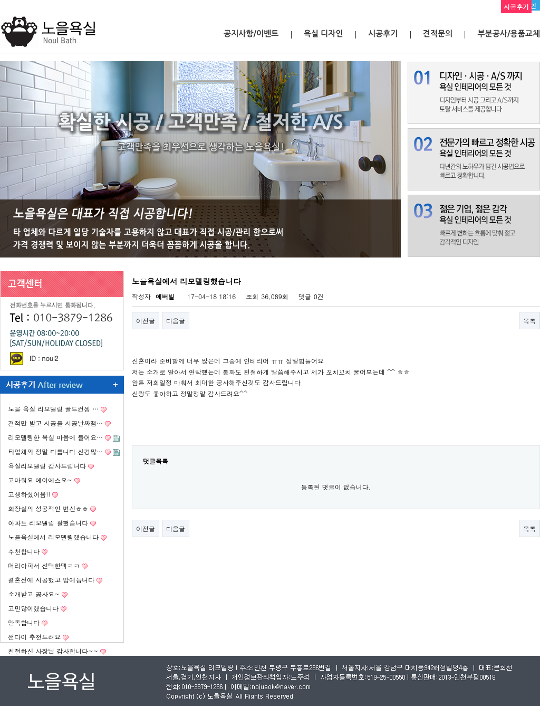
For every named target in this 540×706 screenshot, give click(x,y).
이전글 (145, 320)
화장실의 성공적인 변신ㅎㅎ (48, 508)
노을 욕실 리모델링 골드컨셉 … (53, 408)
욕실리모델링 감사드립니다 (47, 465)
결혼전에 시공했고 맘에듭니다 (51, 579)
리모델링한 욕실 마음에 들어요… (55, 437)
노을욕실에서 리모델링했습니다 (53, 536)
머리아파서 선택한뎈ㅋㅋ (44, 565)
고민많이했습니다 (33, 608)
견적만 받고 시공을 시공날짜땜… (55, 422)
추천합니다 (24, 551)
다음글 (175, 320)
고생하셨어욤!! (29, 494)
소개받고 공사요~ (34, 593)
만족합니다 (24, 622)
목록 (529, 320)
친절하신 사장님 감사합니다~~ (53, 650)
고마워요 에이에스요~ (40, 479)
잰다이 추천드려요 (34, 636)
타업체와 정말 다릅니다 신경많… (55, 451)
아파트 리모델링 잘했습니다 (48, 522)
